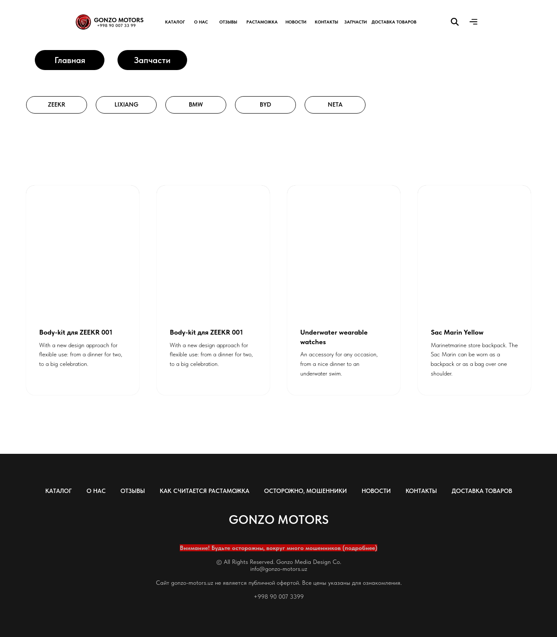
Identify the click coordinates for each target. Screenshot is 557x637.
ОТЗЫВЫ (133, 490)
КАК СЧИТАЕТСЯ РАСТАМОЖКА (204, 490)
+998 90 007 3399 (279, 596)
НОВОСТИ (376, 490)
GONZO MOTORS (119, 20)
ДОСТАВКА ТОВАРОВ (482, 490)
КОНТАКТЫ (421, 490)
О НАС (96, 490)
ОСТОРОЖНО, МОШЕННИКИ (305, 490)
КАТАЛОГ (58, 490)
